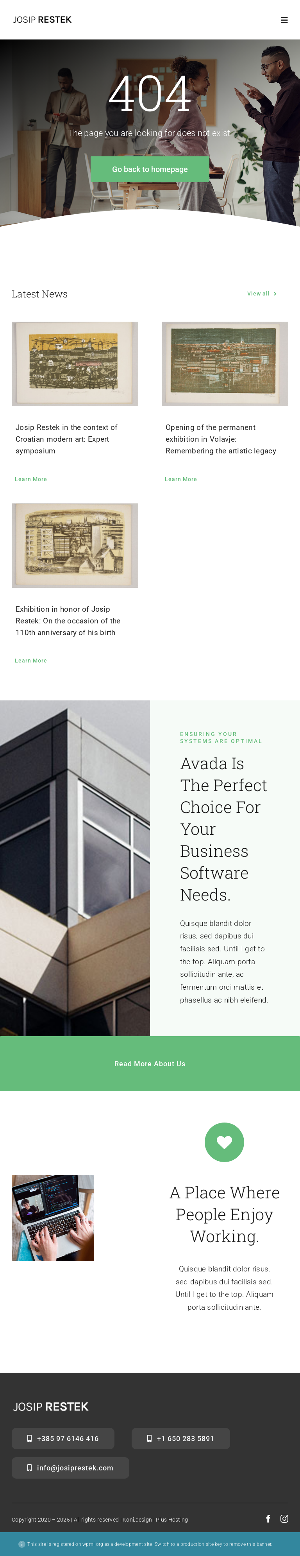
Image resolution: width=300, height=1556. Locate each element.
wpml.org (92, 1544)
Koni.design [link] (137, 1520)
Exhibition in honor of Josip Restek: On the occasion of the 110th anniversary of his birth (68, 621)
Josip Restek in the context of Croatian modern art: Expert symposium (67, 439)
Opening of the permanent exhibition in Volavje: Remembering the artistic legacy (221, 439)
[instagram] (284, 1519)
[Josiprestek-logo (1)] (42, 18)
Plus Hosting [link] (172, 1520)
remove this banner (250, 1544)
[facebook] (268, 1519)
